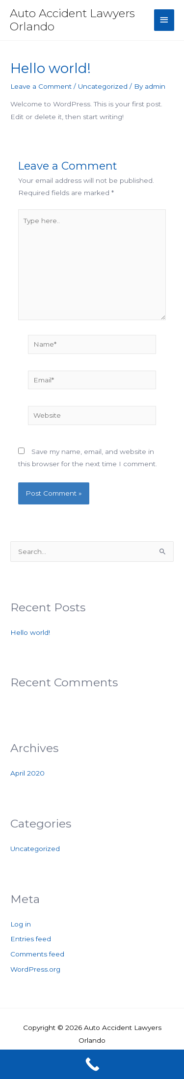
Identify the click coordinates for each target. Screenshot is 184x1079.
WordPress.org (35, 969)
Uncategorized (103, 86)
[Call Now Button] (92, 1064)
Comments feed (37, 954)
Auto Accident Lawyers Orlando (72, 19)
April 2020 (27, 773)
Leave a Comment (41, 86)
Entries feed (30, 939)
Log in (20, 924)
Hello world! (30, 632)
